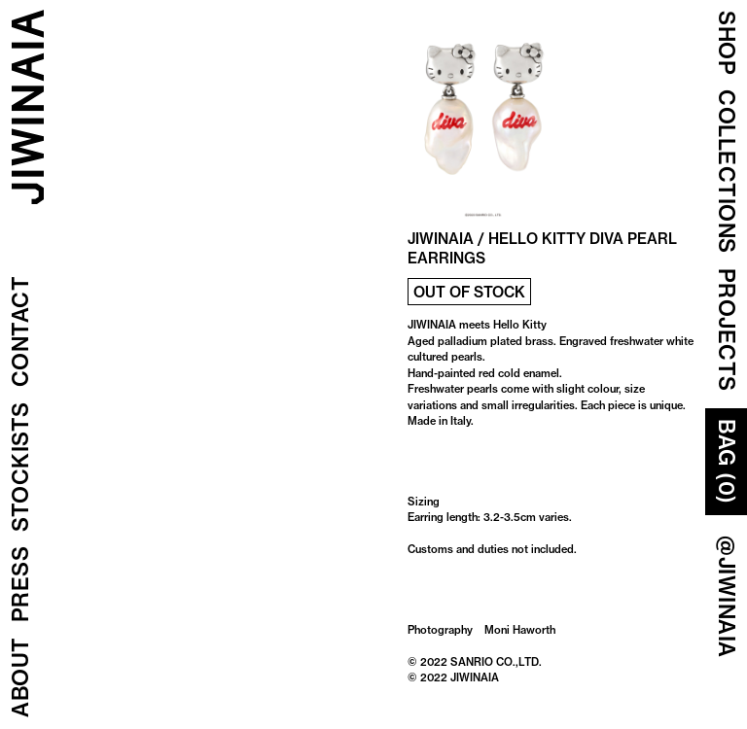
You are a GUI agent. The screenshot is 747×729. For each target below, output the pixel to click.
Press (20, 584)
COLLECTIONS (726, 171)
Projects (726, 330)
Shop (726, 43)
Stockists (20, 467)
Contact (20, 332)
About (20, 678)
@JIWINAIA (726, 597)
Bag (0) (726, 461)
